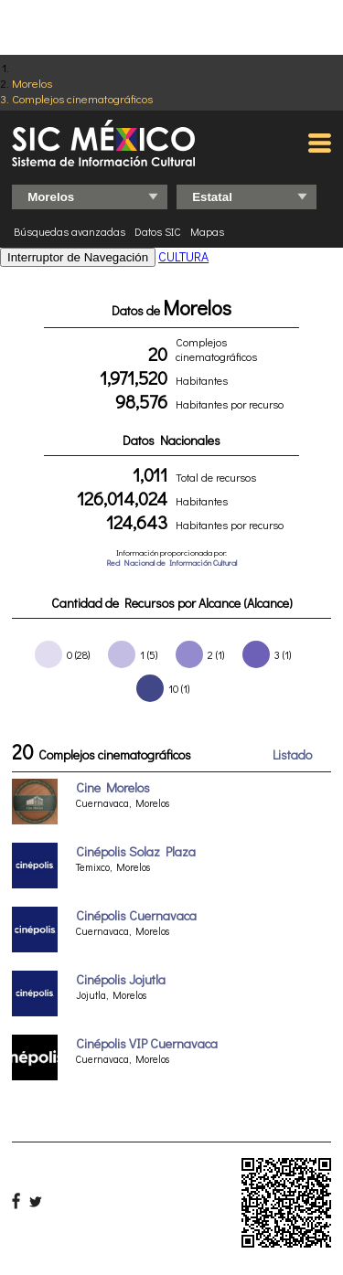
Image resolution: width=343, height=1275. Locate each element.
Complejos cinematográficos (82, 98)
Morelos (32, 82)
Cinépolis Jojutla (121, 979)
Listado (292, 754)
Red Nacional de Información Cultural (171, 563)
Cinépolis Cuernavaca (136, 915)
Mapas (207, 231)
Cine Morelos (113, 787)
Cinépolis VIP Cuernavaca (147, 1043)
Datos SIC (157, 231)
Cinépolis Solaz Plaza (136, 851)
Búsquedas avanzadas (69, 231)
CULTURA (183, 256)
